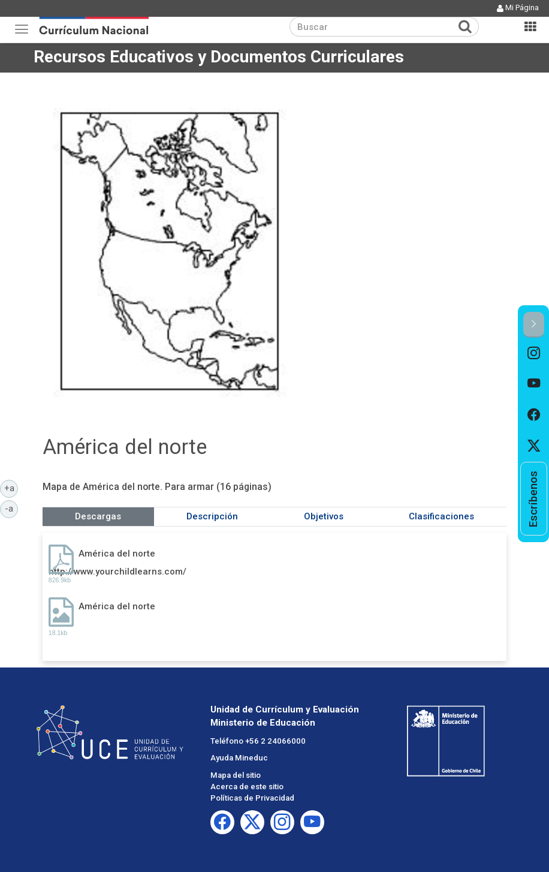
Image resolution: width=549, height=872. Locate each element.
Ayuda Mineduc (239, 757)
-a (11, 508)
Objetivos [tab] (323, 516)
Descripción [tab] (212, 516)
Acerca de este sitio (246, 786)
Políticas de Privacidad (252, 797)
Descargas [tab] (98, 516)
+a (11, 488)
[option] (533, 353)
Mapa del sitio (235, 775)
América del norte (117, 553)
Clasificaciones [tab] (441, 516)
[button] (533, 325)
